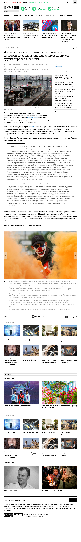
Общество (60, 16)
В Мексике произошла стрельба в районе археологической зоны (64, 98)
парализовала (32, 117)
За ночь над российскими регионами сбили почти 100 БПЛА (63, 77)
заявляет (32, 127)
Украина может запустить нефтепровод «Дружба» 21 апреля (31, 35)
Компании (29, 16)
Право (69, 16)
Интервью (7, 16)
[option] (40, 255)
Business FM (58, 66)
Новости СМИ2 (8, 374)
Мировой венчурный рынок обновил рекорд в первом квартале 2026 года (64, 84)
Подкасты (18, 16)
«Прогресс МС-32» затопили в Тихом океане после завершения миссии (64, 105)
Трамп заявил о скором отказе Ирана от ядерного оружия (65, 91)
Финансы (39, 16)
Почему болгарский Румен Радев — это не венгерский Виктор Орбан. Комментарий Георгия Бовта (68, 37)
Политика (50, 16)
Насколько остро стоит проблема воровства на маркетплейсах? (49, 35)
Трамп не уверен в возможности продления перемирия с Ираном (12, 36)
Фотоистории (9, 378)
